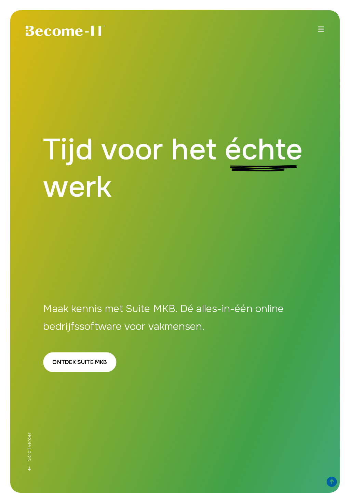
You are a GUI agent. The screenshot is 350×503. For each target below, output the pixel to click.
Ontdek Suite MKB (79, 362)
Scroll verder (29, 451)
